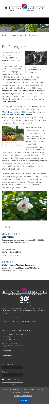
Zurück (7, 227)
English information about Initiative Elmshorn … (20, 321)
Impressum (6, 350)
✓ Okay (24, 400)
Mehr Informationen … (10, 317)
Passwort (5, 372)
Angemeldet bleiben (11, 379)
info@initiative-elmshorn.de (12, 346)
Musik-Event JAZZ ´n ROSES (14, 112)
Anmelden (13, 384)
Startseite (5, 35)
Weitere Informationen (23, 395)
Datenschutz (7, 355)
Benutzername (7, 364)
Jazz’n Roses (17, 35)
